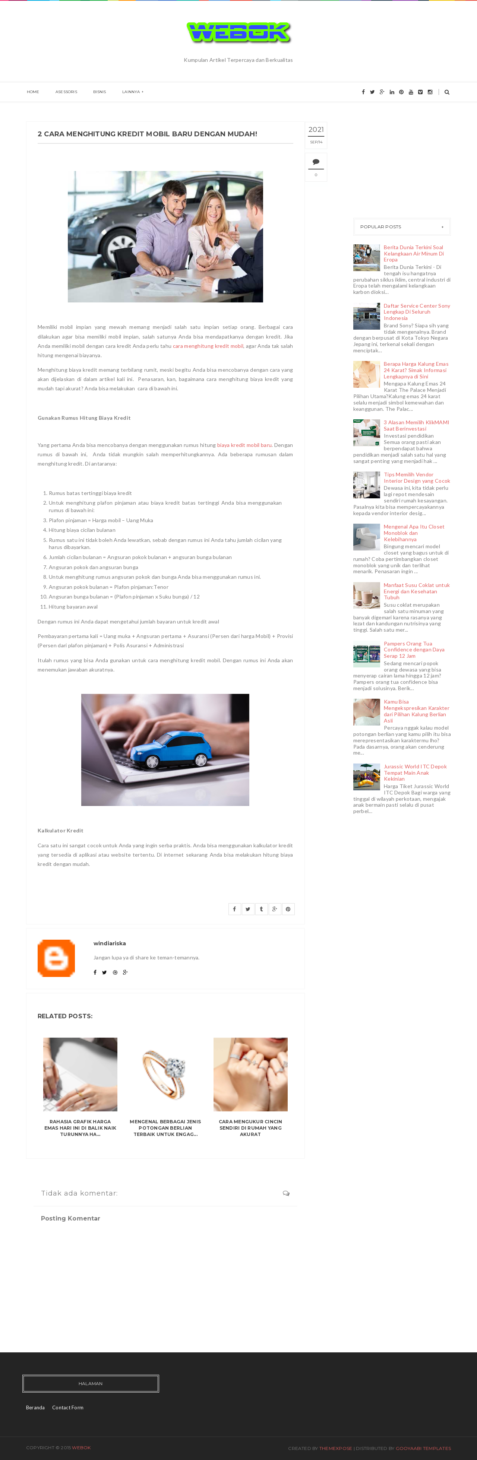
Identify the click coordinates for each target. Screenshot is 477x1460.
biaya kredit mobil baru (244, 445)
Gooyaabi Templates (423, 1448)
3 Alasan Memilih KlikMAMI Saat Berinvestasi (416, 425)
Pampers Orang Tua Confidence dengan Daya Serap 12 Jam (414, 649)
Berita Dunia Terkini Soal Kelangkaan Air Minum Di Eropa (414, 253)
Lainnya (126, 92)
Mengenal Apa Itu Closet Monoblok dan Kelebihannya (414, 532)
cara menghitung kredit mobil (208, 346)
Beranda (35, 1407)
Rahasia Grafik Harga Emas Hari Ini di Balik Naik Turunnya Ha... (80, 1128)
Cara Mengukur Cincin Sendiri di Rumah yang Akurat (250, 1128)
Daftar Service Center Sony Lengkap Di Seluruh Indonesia (417, 311)
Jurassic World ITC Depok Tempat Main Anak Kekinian (415, 772)
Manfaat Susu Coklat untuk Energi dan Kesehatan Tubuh (417, 591)
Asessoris (64, 92)
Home (32, 92)
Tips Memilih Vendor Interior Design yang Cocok (417, 477)
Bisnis (96, 92)
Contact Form (67, 1407)
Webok (81, 1447)
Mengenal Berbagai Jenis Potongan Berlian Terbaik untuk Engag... (165, 1128)
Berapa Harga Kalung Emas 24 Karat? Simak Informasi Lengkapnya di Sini (416, 370)
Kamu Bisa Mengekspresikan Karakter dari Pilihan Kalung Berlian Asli (416, 710)
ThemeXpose (335, 1448)
